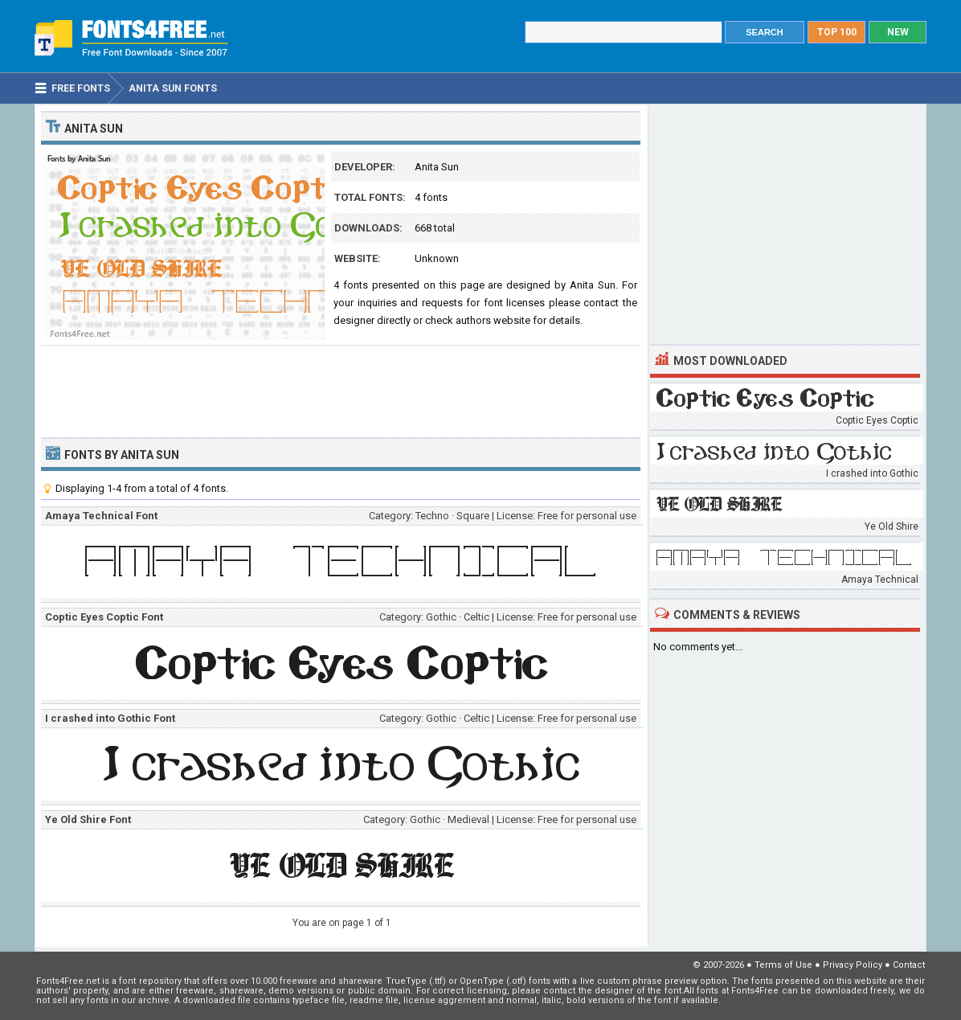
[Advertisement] (340, 390)
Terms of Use (783, 965)
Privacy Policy (852, 965)
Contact (909, 965)
